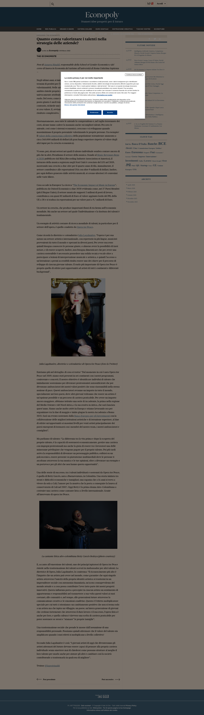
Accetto (110, 112)
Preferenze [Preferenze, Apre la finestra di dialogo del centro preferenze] (94, 112)
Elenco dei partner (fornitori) (75, 105)
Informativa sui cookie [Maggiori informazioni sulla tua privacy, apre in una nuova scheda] (104, 95)
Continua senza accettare (134, 74)
